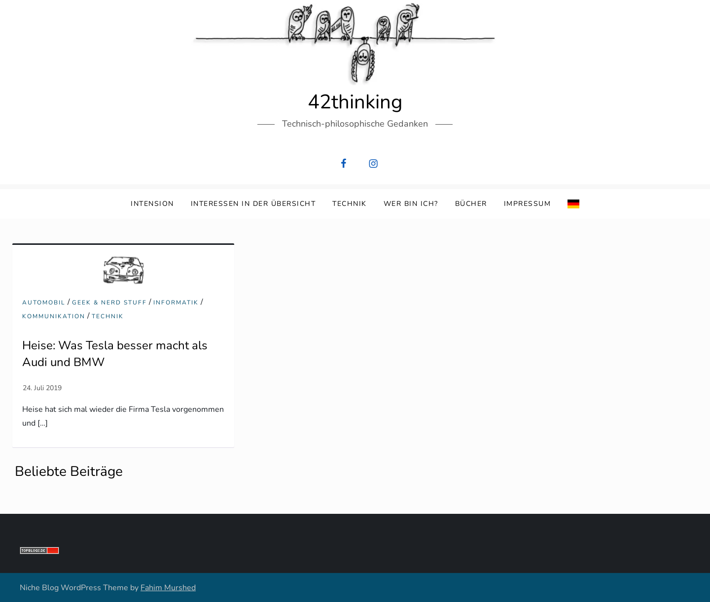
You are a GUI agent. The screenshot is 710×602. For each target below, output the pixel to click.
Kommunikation (53, 316)
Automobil (44, 302)
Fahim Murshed (168, 587)
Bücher (471, 203)
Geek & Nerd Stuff (109, 302)
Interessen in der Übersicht (253, 203)
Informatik (176, 302)
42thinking (355, 102)
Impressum (527, 203)
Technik (349, 203)
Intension (152, 203)
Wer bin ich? (411, 203)
